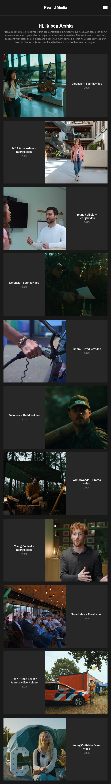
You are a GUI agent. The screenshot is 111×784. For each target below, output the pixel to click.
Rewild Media (55, 7)
